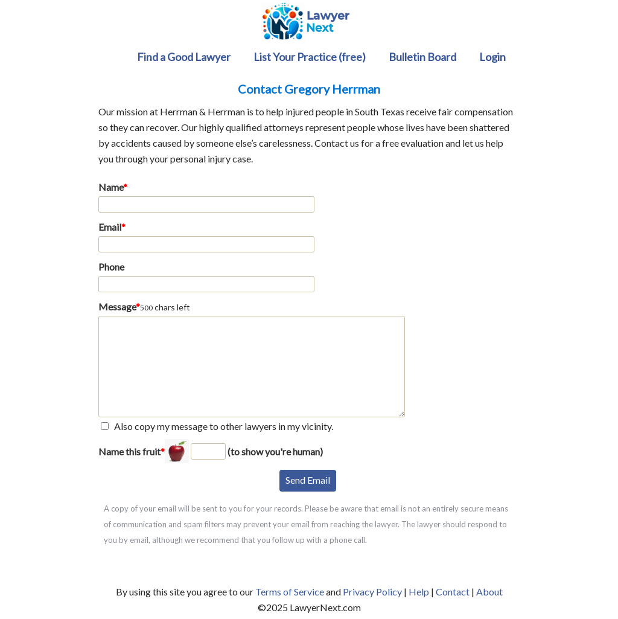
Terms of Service (289, 591)
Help (419, 591)
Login (492, 56)
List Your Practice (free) (309, 56)
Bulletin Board (422, 56)
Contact (453, 591)
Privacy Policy (372, 591)
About (489, 591)
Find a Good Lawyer (184, 56)
